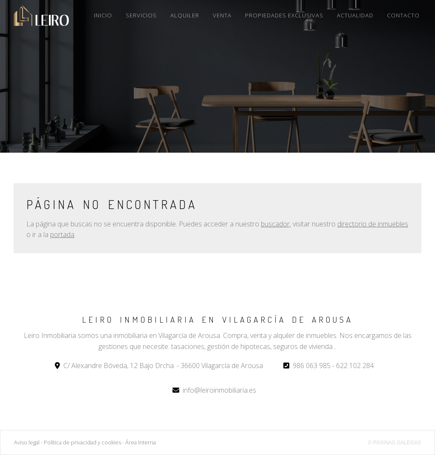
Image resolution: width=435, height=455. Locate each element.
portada (62, 234)
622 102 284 (355, 365)
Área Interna (140, 442)
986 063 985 (311, 365)
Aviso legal (27, 442)
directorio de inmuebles (372, 224)
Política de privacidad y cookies (82, 442)
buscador (275, 224)
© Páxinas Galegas (394, 443)
